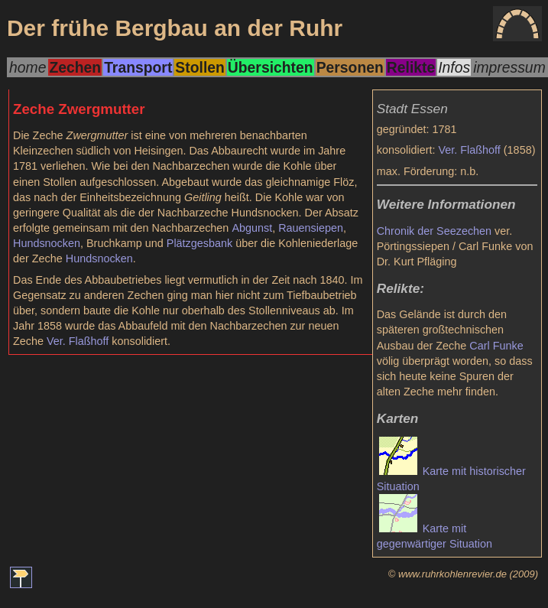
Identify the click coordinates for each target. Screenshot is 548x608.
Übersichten (270, 67)
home (27, 67)
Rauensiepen (310, 228)
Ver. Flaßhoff (470, 150)
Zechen (75, 67)
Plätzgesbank (199, 243)
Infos (454, 67)
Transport (138, 67)
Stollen (199, 67)
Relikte (411, 67)
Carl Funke (496, 346)
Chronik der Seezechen (434, 231)
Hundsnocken (46, 243)
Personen (350, 67)
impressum (509, 67)
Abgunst (252, 228)
